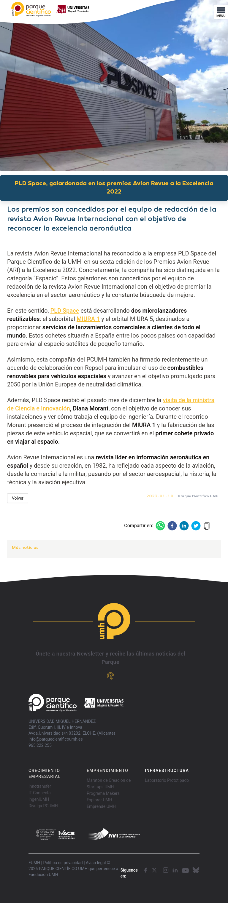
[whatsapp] (160, 525)
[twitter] (196, 525)
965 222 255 (40, 745)
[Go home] (76, 703)
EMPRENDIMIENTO (107, 770)
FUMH (34, 862)
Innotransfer (39, 786)
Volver (17, 498)
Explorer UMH (99, 799)
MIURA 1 (88, 318)
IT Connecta (39, 792)
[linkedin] (184, 525)
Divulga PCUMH (43, 805)
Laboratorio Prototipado (167, 780)
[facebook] (172, 525)
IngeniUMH (38, 799)
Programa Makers (103, 793)
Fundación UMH (43, 874)
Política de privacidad (63, 862)
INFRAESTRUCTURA (167, 770)
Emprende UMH (101, 806)
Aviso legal (96, 862)
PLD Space (64, 310)
